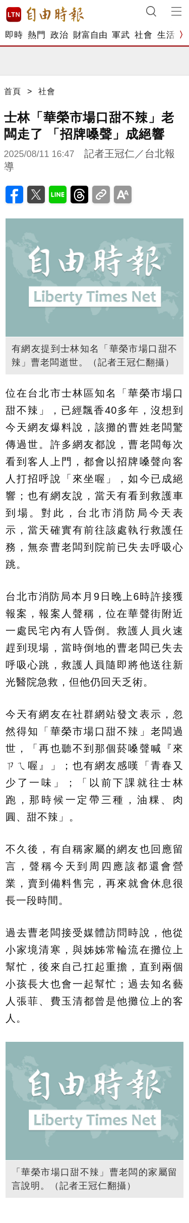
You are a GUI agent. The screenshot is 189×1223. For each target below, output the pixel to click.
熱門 (36, 35)
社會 (143, 35)
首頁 (12, 91)
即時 (14, 35)
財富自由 (90, 35)
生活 (166, 35)
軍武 (121, 35)
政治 (59, 35)
